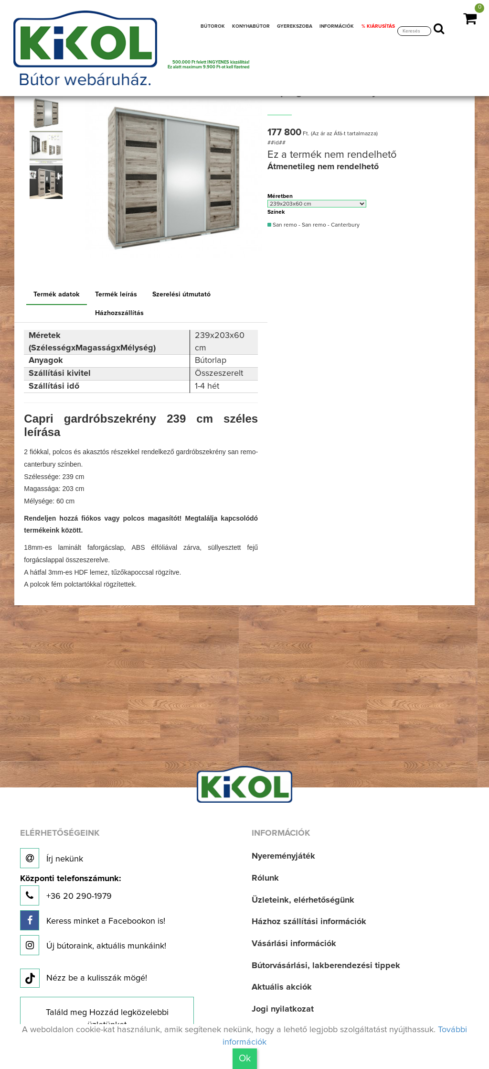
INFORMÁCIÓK (336, 26)
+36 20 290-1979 (70, 889)
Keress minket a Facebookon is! (92, 920)
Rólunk (265, 878)
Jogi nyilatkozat (283, 1009)
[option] (48, 113)
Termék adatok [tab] (56, 294)
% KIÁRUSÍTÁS (378, 26)
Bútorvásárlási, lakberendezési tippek (326, 965)
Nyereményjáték (283, 856)
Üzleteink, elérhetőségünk (303, 900)
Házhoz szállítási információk (309, 921)
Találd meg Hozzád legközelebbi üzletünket (107, 1018)
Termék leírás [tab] (116, 294)
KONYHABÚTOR (251, 26)
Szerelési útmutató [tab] (181, 294)
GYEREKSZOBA (294, 26)
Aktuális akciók (282, 987)
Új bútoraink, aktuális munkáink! (93, 945)
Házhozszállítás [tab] (119, 313)
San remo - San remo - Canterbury (313, 225)
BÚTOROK (213, 26)
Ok (245, 1058)
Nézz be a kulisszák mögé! (83, 978)
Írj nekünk (51, 858)
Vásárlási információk (294, 943)
